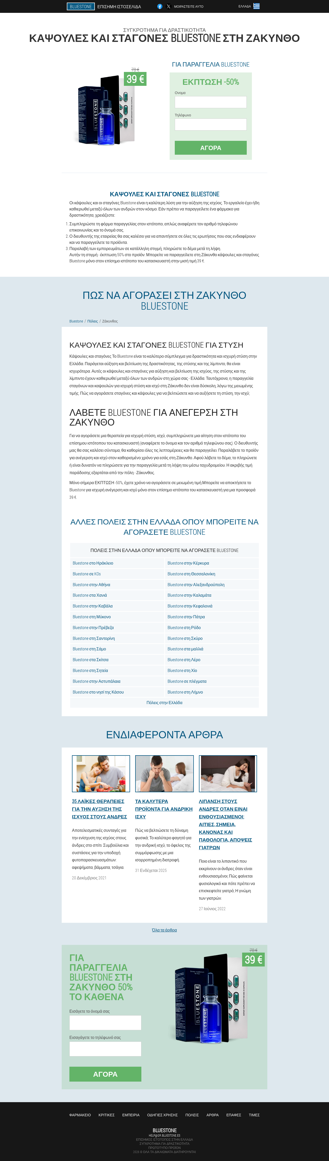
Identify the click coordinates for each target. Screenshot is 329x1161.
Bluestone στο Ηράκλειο (93, 563)
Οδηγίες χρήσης (162, 1114)
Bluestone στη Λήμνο (185, 692)
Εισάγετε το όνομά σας (89, 1011)
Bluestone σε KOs (87, 573)
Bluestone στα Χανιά (90, 595)
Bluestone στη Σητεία (90, 670)
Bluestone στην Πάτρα (186, 616)
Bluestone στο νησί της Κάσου (98, 692)
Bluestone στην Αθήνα (91, 584)
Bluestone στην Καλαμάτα (190, 595)
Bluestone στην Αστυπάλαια (97, 681)
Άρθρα (213, 1114)
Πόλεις (192, 1114)
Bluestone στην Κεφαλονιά (190, 606)
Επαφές (233, 1114)
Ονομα (180, 93)
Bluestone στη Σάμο (89, 648)
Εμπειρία (131, 1114)
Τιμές (254, 1114)
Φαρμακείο (80, 1114)
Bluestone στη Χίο (182, 670)
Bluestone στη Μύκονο (92, 616)
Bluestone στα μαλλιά (186, 648)
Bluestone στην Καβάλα (93, 606)
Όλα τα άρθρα (164, 930)
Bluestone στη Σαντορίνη (94, 638)
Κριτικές (106, 1114)
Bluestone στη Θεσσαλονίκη (191, 573)
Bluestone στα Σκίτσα (90, 659)
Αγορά (210, 148)
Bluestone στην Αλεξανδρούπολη (196, 584)
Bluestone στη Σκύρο (185, 638)
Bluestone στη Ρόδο (184, 627)
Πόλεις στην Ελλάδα (164, 702)
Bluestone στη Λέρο (184, 659)
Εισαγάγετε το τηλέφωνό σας (95, 1037)
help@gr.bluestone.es (164, 1135)
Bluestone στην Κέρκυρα (188, 563)
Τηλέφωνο (183, 115)
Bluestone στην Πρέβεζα (93, 627)
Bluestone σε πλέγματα (187, 681)
